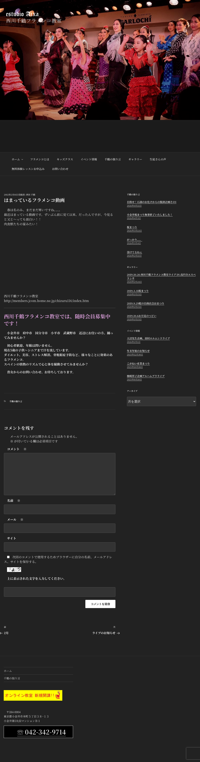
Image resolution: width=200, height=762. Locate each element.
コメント (17, 449)
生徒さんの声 (158, 159)
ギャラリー (135, 159)
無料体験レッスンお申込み (28, 169)
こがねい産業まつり (138, 363)
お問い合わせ (60, 169)
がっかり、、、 (134, 239)
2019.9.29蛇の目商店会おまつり (145, 303)
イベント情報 (89, 159)
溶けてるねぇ (134, 252)
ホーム (18, 159)
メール (15, 519)
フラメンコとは (39, 159)
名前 (13, 500)
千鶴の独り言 (112, 159)
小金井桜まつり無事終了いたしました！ (150, 214)
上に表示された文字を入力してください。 (36, 578)
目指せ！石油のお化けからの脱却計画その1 (151, 202)
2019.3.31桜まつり (138, 291)
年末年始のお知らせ (138, 351)
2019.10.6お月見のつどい (141, 316)
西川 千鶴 (30, 194)
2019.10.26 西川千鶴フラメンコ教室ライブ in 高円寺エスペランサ (161, 276)
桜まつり (132, 227)
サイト (11, 538)
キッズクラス (65, 159)
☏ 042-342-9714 (41, 731)
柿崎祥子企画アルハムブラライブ (146, 376)
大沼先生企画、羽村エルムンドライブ (148, 338)
